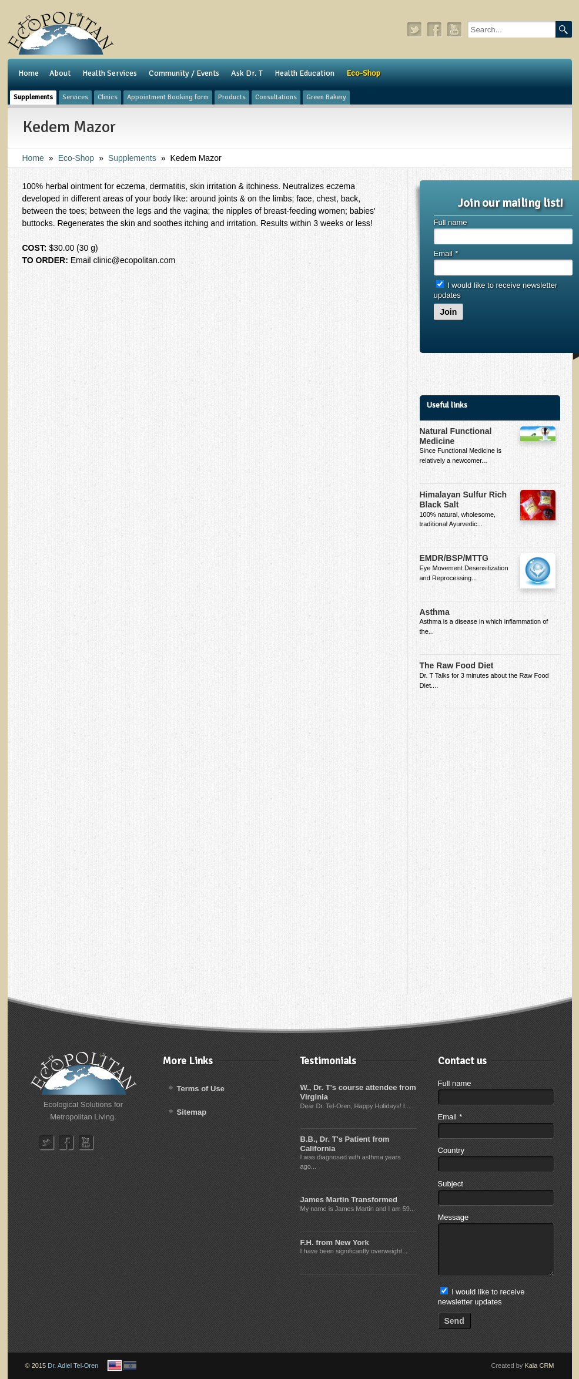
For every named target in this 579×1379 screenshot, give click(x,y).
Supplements (132, 158)
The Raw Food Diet (457, 665)
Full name (450, 222)
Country (451, 1150)
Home (33, 158)
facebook (435, 30)
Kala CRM (539, 1365)
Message (453, 1217)
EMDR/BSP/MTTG (454, 558)
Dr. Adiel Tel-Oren (73, 1365)
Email (446, 253)
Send (454, 1321)
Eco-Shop (76, 158)
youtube (455, 30)
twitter (415, 30)
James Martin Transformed (348, 1199)
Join (448, 312)
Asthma (435, 612)
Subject (450, 1183)
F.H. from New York (334, 1242)
